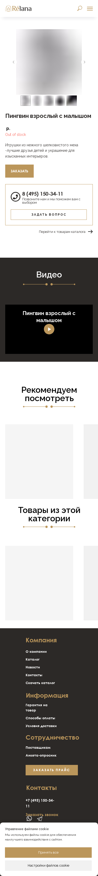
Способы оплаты (40, 718)
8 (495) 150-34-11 (42, 193)
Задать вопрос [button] (48, 214)
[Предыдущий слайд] (13, 62)
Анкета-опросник (41, 755)
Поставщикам (38, 747)
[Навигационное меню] (90, 8)
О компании (36, 651)
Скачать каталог (40, 683)
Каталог (32, 659)
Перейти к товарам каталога (62, 232)
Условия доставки (41, 726)
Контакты (34, 675)
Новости (33, 667)
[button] (52, 770)
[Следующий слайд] (84, 62)
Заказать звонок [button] (42, 814)
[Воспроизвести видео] (49, 329)
